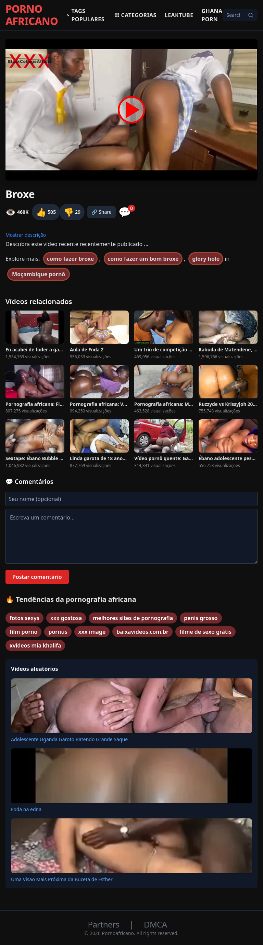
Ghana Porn (212, 15)
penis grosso (200, 618)
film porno (23, 631)
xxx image (92, 631)
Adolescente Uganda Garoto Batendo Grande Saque (69, 739)
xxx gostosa (66, 618)
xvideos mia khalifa (35, 645)
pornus (57, 631)
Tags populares (85, 15)
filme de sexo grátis (205, 631)
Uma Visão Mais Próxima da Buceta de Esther (62, 879)
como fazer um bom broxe (143, 258)
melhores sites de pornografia (133, 618)
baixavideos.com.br (142, 631)
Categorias (135, 15)
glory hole (206, 258)
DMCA (155, 924)
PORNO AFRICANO (31, 15)
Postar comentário (37, 577)
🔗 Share (101, 212)
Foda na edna (26, 809)
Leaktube (179, 15)
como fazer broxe (70, 258)
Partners (104, 924)
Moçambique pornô (38, 274)
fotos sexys (24, 618)
